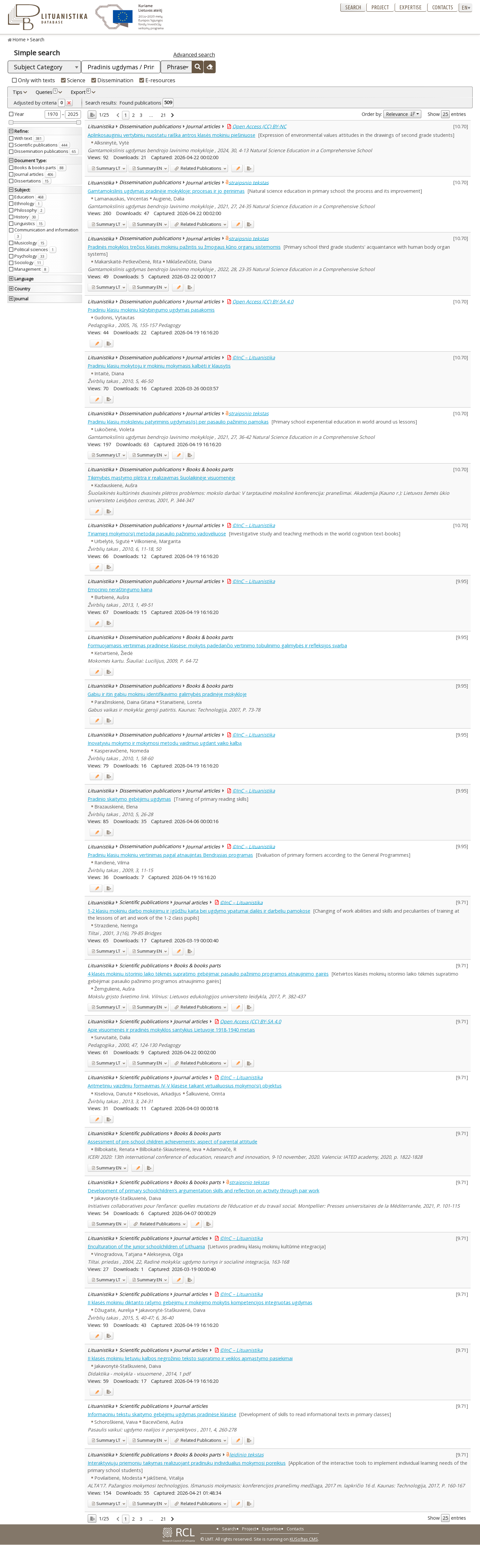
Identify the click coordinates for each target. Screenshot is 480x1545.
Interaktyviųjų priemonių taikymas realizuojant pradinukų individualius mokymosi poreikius (187, 1463)
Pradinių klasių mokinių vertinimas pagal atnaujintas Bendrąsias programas (170, 855)
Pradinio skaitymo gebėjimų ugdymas (129, 799)
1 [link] (125, 115)
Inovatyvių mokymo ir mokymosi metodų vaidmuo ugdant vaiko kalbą (165, 743)
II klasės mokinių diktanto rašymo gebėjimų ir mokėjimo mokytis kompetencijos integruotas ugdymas (200, 1302)
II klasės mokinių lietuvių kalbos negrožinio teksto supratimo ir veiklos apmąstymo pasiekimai (190, 1358)
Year (19, 114)
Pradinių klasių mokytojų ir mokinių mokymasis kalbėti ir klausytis (159, 366)
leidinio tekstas (246, 1454)
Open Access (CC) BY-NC (259, 126)
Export (81, 92)
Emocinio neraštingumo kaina (120, 589)
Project (380, 7)
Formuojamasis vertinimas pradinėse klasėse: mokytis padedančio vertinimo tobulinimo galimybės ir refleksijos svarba (217, 645)
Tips (17, 92)
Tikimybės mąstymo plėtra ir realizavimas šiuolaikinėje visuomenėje (161, 477)
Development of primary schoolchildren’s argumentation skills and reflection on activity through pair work (203, 1190)
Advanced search (194, 54)
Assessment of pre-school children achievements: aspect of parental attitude (172, 1141)
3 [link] (141, 115)
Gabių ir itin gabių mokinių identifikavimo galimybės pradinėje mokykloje (167, 694)
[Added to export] (249, 168)
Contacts (442, 7)
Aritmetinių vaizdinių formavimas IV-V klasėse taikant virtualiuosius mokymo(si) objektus (185, 1085)
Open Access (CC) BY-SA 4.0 (262, 301)
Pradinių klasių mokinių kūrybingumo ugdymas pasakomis (151, 310)
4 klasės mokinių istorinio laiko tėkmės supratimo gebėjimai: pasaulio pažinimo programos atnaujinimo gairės (208, 974)
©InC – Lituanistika (253, 357)
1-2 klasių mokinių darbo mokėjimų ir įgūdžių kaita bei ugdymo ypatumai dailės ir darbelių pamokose (199, 911)
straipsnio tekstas (249, 182)
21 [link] (163, 115)
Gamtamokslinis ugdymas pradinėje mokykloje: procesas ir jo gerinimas (166, 191)
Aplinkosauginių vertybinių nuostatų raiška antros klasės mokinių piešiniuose (171, 135)
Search (353, 7)
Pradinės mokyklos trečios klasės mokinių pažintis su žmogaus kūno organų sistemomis (184, 247)
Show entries (447, 114)
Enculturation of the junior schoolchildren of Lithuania (146, 1246)
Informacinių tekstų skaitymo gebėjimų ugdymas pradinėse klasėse (162, 1414)
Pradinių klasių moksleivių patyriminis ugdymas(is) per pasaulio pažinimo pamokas (178, 422)
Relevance (400, 114)
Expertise (410, 7)
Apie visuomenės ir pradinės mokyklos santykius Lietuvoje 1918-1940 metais (171, 1030)
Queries (46, 92)
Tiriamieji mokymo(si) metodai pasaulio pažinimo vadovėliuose (157, 533)
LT (106, 168)
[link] (118, 115)
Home (19, 39)
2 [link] (133, 115)
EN (147, 168)
